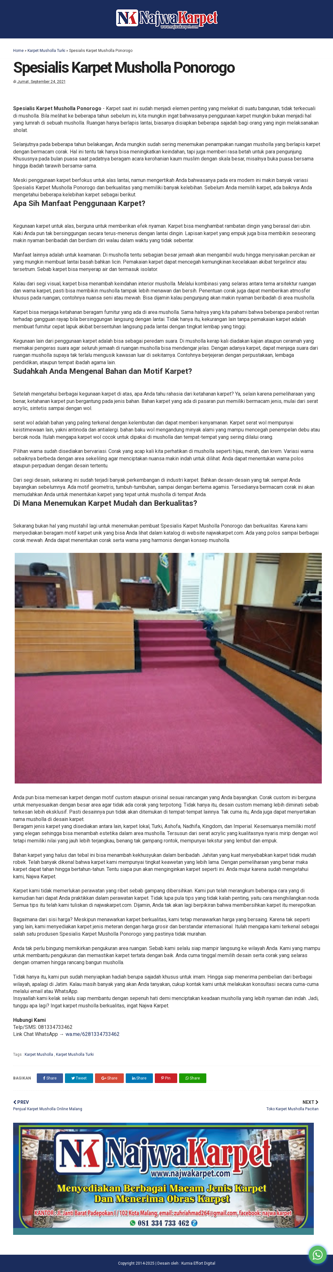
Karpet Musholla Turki (46, 50)
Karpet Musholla (39, 1054)
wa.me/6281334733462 (93, 1034)
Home (18, 50)
